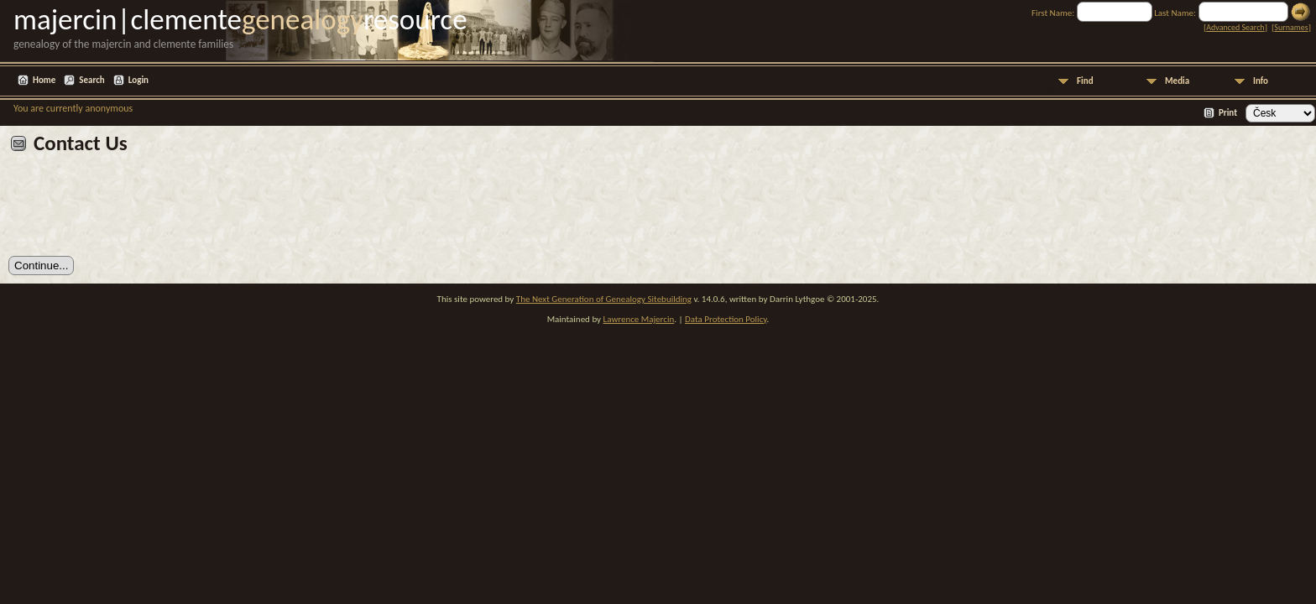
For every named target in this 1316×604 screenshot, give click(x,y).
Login (138, 80)
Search (91, 80)
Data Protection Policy (726, 319)
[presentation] (136, 211)
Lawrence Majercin (639, 319)
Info (1260, 81)
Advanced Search (1235, 27)
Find (1085, 81)
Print (1228, 112)
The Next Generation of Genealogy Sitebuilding (604, 299)
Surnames (1291, 27)
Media (1177, 81)
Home (44, 80)
